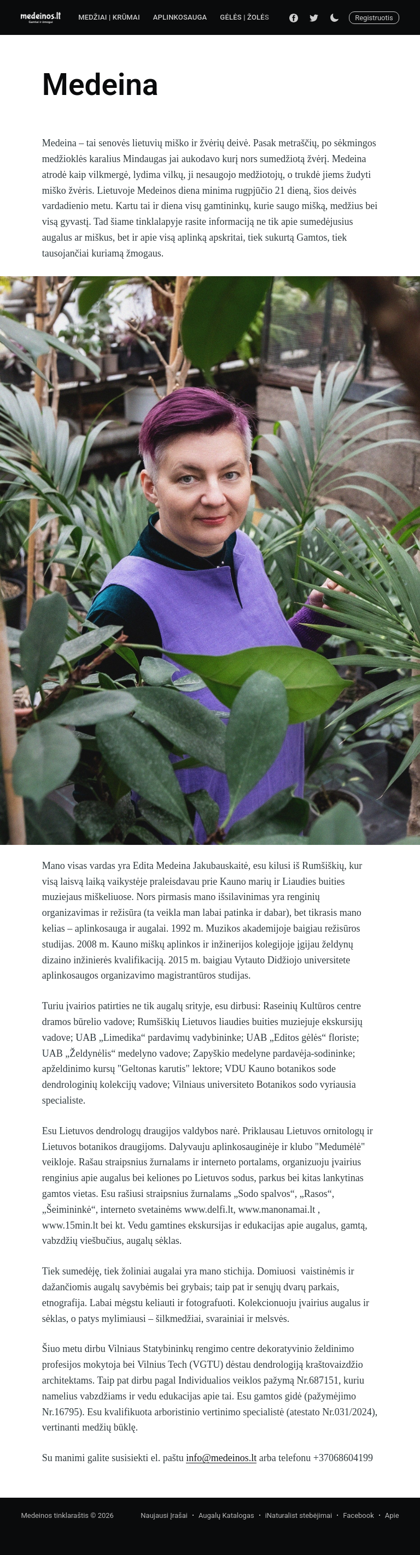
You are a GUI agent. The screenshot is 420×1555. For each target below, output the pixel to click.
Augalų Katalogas (226, 1515)
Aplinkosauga (180, 17)
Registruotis (374, 18)
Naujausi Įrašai (164, 1515)
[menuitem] (109, 17)
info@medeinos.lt (221, 1457)
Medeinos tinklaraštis (55, 1515)
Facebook (358, 1515)
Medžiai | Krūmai (109, 17)
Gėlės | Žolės (244, 17)
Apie (392, 1515)
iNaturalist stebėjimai (298, 1515)
